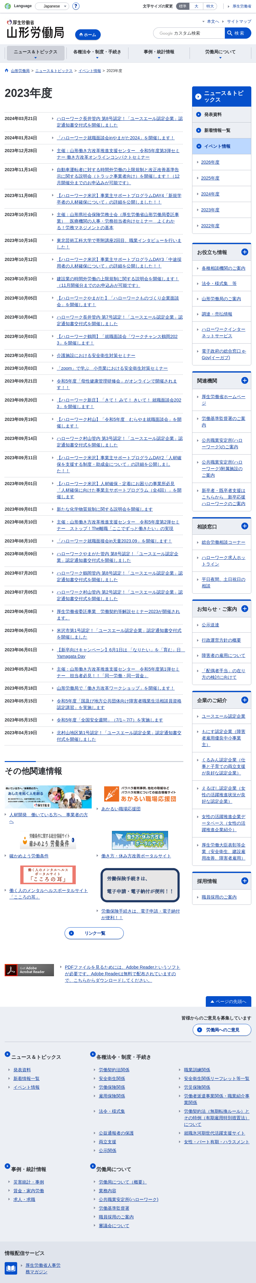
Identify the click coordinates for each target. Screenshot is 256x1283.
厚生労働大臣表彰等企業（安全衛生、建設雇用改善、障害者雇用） (223, 851)
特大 (210, 6)
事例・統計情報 (30, 1111)
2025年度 (210, 178)
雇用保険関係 (112, 1041)
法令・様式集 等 (219, 283)
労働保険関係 (112, 1032)
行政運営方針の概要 (221, 640)
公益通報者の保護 (116, 1078)
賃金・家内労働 (28, 1130)
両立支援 (107, 1086)
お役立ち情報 (222, 251)
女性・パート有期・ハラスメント (216, 1086)
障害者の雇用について (223, 655)
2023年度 (210, 209)
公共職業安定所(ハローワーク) (128, 1139)
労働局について (116, 1111)
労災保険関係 (197, 1032)
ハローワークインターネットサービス (223, 332)
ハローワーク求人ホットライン (223, 561)
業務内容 (107, 1130)
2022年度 (210, 225)
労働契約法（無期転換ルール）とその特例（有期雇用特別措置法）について (216, 1063)
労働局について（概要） (123, 1121)
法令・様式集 (112, 1056)
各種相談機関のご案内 (223, 268)
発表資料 (213, 114)
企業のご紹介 (222, 700)
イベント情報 (217, 146)
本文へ (213, 21)
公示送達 (210, 624)
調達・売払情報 (217, 313)
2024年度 (210, 193)
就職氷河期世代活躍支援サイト (214, 1078)
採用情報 (222, 880)
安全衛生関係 (112, 1023)
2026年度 (210, 162)
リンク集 (18, 1232)
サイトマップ (239, 21)
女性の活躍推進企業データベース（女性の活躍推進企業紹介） (223, 823)
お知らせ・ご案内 (222, 608)
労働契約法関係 (114, 1014)
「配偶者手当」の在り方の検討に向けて (223, 674)
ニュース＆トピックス (223, 96)
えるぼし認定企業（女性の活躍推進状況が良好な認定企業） (223, 795)
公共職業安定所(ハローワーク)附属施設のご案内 (222, 469)
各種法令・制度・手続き (126, 1004)
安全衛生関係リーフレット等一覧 (216, 1023)
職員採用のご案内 (219, 897)
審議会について (114, 1165)
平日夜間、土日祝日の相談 (223, 582)
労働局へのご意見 (223, 979)
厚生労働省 (242, 6)
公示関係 (107, 1095)
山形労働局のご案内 (221, 298)
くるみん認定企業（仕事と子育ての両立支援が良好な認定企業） (223, 766)
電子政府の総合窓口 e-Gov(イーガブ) (224, 354)
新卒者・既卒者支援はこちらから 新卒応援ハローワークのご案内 (223, 497)
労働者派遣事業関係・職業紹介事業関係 (216, 1044)
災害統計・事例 (28, 1121)
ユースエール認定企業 (223, 716)
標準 (182, 6)
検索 (239, 33)
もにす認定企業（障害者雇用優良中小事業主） (223, 738)
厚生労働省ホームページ (223, 400)
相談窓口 (222, 526)
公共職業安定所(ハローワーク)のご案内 (222, 443)
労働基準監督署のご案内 (223, 421)
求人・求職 (24, 1139)
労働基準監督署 (114, 1148)
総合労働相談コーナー (223, 542)
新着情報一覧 (217, 130)
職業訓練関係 (197, 1014)
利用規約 (101, 1232)
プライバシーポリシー (59, 1232)
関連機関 (222, 380)
